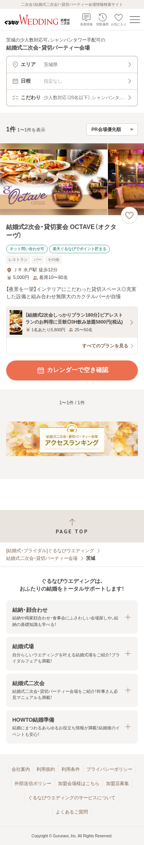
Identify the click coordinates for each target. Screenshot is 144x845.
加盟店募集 (117, 783)
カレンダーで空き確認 (72, 370)
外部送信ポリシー (33, 783)
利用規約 (45, 769)
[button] (72, 617)
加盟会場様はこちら (78, 783)
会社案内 (21, 769)
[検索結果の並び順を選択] (112, 129)
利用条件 (70, 769)
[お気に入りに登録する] (129, 215)
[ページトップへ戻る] (72, 526)
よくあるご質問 (72, 812)
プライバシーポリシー (109, 769)
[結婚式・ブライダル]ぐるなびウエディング (50, 550)
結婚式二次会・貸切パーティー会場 (42, 558)
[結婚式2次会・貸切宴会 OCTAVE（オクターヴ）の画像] (72, 179)
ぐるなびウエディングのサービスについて (72, 797)
